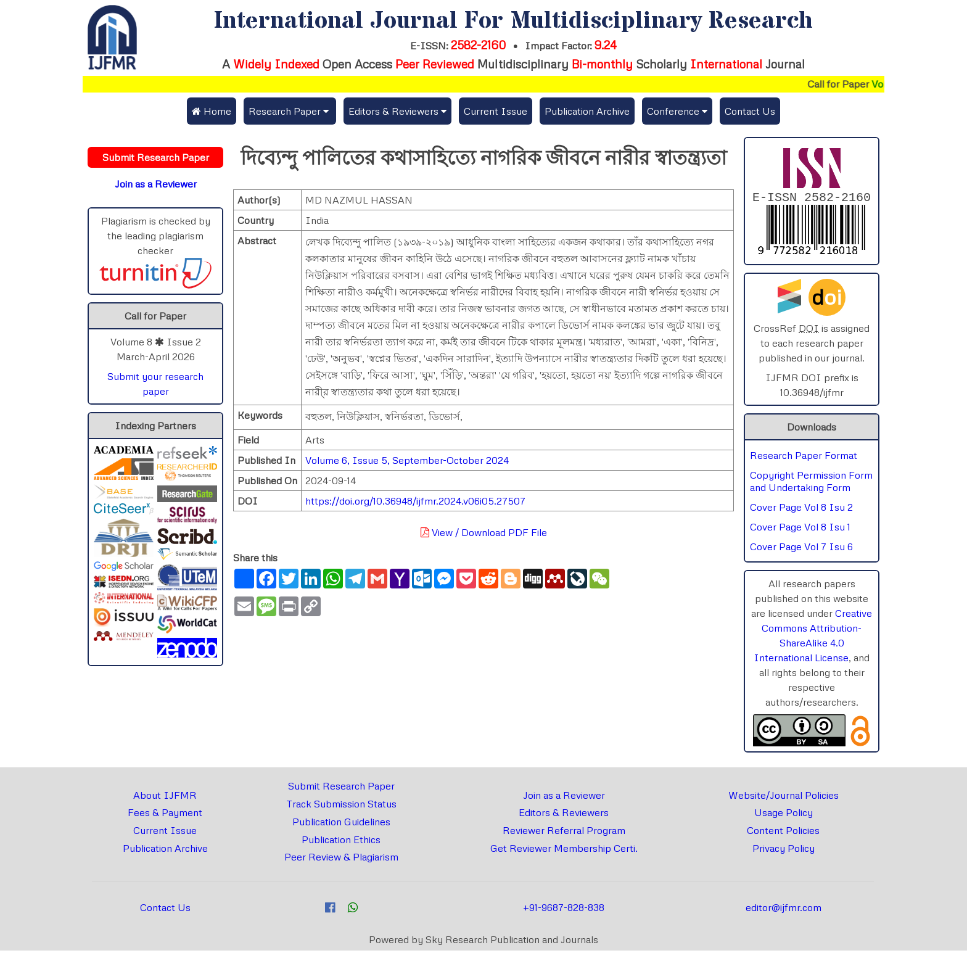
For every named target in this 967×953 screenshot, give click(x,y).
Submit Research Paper (341, 788)
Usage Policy (783, 815)
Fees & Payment (165, 815)
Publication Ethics (341, 842)
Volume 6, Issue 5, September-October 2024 (407, 460)
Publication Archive (587, 111)
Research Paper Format (803, 458)
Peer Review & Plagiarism (341, 859)
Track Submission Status (341, 806)
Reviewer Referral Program (564, 833)
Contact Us (750, 111)
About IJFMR (165, 797)
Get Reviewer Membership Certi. (564, 850)
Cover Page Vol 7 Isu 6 (801, 549)
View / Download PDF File (484, 532)
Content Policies (783, 833)
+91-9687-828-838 (563, 910)
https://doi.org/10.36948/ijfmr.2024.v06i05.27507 (415, 501)
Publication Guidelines (341, 824)
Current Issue (495, 111)
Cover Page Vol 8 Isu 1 (800, 529)
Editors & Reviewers (564, 815)
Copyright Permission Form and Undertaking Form (811, 483)
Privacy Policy (783, 850)
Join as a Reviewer (564, 797)
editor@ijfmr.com (783, 910)
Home (211, 111)
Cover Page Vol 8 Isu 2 (801, 509)
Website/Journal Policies (783, 797)
